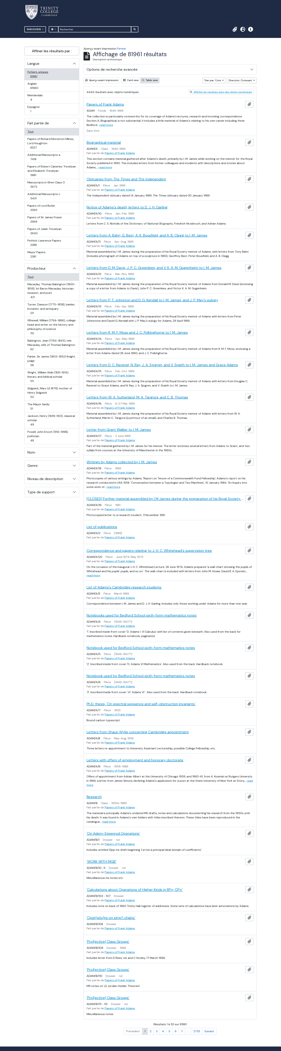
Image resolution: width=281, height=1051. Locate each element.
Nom (31, 452)
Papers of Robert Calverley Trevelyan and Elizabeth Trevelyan (51, 170)
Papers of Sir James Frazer (44, 219)
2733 (196, 1031)
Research (94, 797)
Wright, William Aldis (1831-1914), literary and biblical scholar (48, 376)
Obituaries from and (126, 179)
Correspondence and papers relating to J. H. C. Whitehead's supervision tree (149, 550)
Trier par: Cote (213, 80)
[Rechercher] (94, 29)
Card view (131, 80)
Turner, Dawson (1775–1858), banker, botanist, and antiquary (51, 308)
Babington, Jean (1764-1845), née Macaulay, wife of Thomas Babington (51, 344)
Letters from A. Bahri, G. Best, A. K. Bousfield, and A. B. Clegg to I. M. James (147, 235)
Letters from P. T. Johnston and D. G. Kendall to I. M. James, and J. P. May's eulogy (152, 300)
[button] (235, 29)
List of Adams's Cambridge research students (124, 587)
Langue (33, 63)
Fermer (121, 48)
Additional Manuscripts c (43, 196)
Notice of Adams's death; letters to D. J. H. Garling (127, 207)
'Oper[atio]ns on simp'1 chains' (111, 918)
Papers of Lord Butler (41, 207)
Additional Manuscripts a (43, 157)
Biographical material (104, 142)
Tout (30, 131)
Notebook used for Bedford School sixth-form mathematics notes (141, 648)
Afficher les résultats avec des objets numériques (221, 92)
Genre (32, 465)
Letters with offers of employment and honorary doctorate (135, 760)
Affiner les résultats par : (52, 51)
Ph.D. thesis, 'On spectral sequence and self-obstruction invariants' (141, 704)
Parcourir (34, 29)
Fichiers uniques (37, 74)
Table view (150, 80)
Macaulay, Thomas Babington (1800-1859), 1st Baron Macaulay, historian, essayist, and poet (51, 290)
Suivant (209, 1031)
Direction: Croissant (241, 80)
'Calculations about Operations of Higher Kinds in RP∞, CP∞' (135, 889)
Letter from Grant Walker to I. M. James (119, 429)
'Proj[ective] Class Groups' (108, 941)
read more (106, 125)
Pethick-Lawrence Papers (44, 242)
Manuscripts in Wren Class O (46, 184)
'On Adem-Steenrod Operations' (113, 833)
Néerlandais (35, 97)
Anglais (38, 85)
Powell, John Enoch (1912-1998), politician (47, 436)
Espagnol (34, 109)
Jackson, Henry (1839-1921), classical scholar (51, 420)
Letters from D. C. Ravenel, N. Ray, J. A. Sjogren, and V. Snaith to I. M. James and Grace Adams (162, 365)
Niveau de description (45, 478)
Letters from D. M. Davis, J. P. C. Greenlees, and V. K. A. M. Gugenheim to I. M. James (154, 268)
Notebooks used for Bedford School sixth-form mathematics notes (142, 615)
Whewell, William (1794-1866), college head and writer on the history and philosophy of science (51, 326)
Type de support (41, 492)
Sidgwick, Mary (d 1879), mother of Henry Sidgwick (49, 392)
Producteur (36, 268)
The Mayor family (38, 406)
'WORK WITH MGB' (101, 861)
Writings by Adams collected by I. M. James (122, 462)
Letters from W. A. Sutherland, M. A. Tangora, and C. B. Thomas (137, 397)
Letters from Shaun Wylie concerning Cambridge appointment (138, 732)
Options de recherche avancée (112, 69)
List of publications (102, 527)
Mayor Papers (37, 254)
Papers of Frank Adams (105, 104)
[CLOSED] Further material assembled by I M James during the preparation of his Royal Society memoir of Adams (165, 499)
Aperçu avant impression (101, 80)
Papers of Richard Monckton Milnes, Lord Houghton (50, 143)
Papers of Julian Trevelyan (44, 231)
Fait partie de (38, 123)
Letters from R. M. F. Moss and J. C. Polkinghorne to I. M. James (137, 332)
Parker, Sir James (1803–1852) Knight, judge (51, 360)
